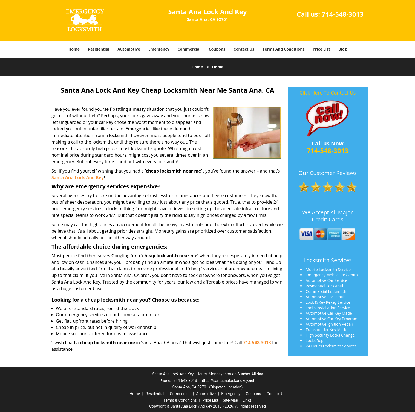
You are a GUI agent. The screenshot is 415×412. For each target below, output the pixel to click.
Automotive (128, 49)
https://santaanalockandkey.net (227, 380)
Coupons (217, 49)
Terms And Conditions (284, 49)
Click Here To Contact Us (327, 92)
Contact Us (244, 49)
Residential (98, 49)
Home (74, 49)
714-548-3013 (343, 14)
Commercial (189, 49)
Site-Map (230, 400)
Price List (321, 49)
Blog (342, 49)
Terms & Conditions (180, 400)
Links (247, 400)
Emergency (158, 49)
